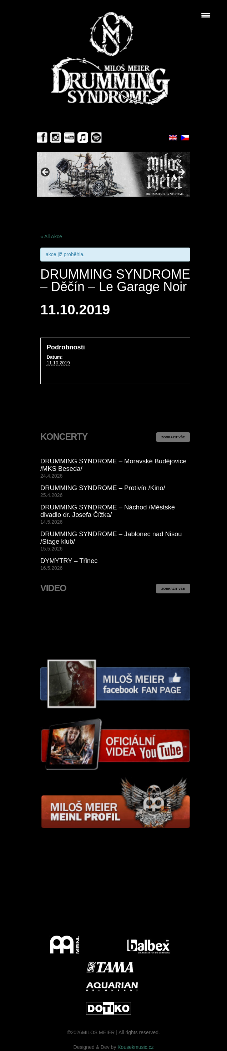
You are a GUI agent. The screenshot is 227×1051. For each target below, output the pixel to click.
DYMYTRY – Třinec (68, 560)
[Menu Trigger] (206, 15)
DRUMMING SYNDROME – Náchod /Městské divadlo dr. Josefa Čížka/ (107, 510)
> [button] (181, 172)
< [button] (45, 172)
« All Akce (51, 236)
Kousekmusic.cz (135, 1047)
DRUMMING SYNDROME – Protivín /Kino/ (102, 488)
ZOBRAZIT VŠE (173, 437)
